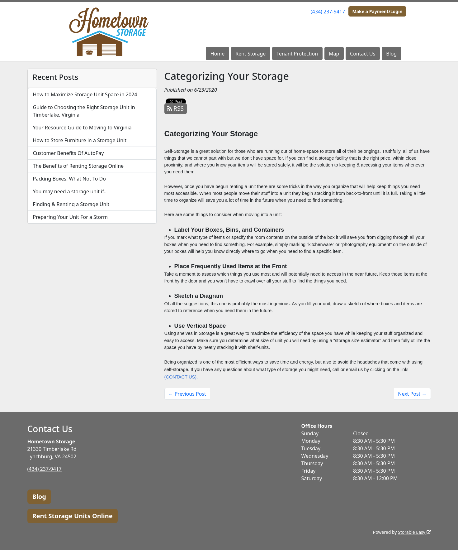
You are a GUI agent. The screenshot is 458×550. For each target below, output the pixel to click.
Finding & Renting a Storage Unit (71, 204)
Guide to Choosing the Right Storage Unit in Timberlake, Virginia (84, 111)
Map (334, 53)
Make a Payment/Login (377, 11)
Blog (391, 53)
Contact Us (362, 53)
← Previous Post (187, 393)
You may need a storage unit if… (70, 191)
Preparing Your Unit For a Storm (70, 217)
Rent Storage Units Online (72, 516)
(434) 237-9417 (328, 11)
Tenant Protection (297, 53)
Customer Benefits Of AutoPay (68, 153)
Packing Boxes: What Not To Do (69, 178)
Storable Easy (414, 532)
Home (217, 53)
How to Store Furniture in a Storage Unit (80, 140)
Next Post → (412, 393)
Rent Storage (250, 53)
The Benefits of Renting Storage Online (78, 165)
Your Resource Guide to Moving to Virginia (82, 127)
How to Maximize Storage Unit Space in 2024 (85, 94)
